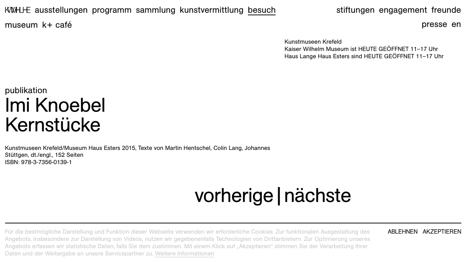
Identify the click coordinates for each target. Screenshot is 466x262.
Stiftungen (355, 9)
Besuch (262, 9)
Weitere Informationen (184, 253)
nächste (317, 195)
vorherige (234, 195)
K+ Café (57, 24)
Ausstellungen (61, 9)
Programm (112, 9)
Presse (434, 24)
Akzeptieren (442, 231)
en (456, 24)
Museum (21, 24)
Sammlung (155, 9)
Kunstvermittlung (212, 9)
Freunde (446, 9)
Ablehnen (403, 231)
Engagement (403, 9)
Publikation (26, 90)
